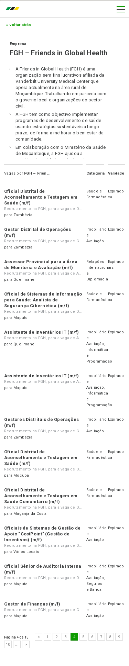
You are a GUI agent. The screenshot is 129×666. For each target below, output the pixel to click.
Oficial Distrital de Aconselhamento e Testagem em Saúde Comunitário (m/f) (40, 495)
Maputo (20, 317)
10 (8, 644)
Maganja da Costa (30, 513)
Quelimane (23, 279)
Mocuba (21, 475)
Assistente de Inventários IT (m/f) (41, 332)
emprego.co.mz (14, 9)
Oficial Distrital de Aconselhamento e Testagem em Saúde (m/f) (40, 197)
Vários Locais (26, 552)
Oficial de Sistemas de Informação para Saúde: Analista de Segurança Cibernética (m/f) (43, 299)
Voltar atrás (20, 25)
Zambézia (22, 215)
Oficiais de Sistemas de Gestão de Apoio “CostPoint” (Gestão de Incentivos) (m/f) (42, 533)
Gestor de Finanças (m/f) (32, 604)
